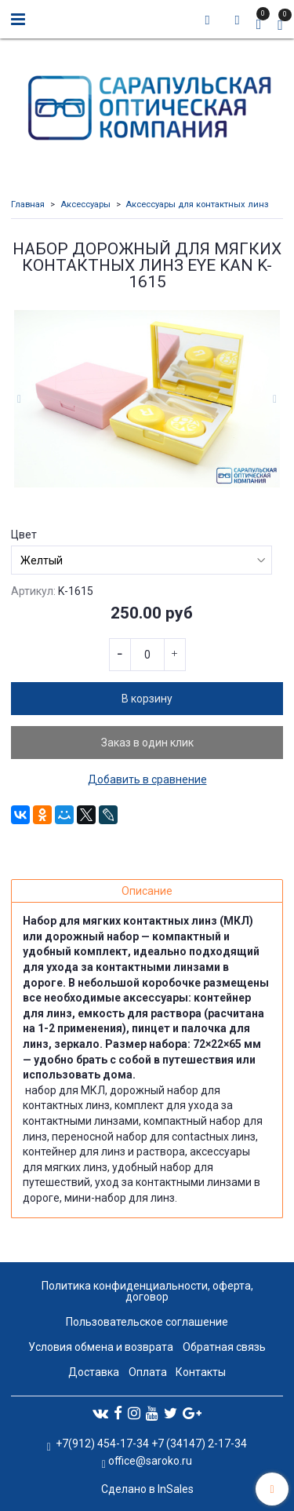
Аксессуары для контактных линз (197, 204)
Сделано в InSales (147, 1489)
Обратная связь (224, 1347)
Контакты (201, 1372)
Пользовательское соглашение (147, 1322)
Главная (28, 204)
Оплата (148, 1372)
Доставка (93, 1372)
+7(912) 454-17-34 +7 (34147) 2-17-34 (150, 1443)
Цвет (24, 534)
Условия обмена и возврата (100, 1347)
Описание (147, 891)
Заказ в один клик (147, 742)
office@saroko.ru (150, 1460)
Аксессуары (85, 204)
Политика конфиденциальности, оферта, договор (147, 1291)
